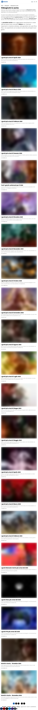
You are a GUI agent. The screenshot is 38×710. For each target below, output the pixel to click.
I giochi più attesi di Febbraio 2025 (11, 536)
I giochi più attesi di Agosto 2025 (11, 344)
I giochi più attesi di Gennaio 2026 (11, 153)
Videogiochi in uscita (14, 5)
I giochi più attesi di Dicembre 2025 (12, 217)
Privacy (18, 706)
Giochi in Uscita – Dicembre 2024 (11, 663)
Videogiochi (7, 5)
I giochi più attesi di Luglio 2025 (11, 376)
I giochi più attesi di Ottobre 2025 (11, 281)
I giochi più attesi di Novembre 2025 (12, 249)
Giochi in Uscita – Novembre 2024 (11, 695)
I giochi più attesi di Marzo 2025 (11, 504)
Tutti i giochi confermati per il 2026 (12, 185)
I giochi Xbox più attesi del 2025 (11, 600)
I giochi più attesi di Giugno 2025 (11, 408)
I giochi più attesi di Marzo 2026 (11, 89)
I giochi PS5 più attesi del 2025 (10, 631)
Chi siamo (4, 706)
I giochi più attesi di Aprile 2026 (11, 57)
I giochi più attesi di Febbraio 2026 (11, 121)
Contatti (9, 706)
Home (2, 5)
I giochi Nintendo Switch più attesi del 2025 (14, 568)
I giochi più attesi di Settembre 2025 (12, 312)
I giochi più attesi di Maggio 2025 (11, 440)
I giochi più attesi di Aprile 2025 (11, 472)
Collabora (14, 706)
